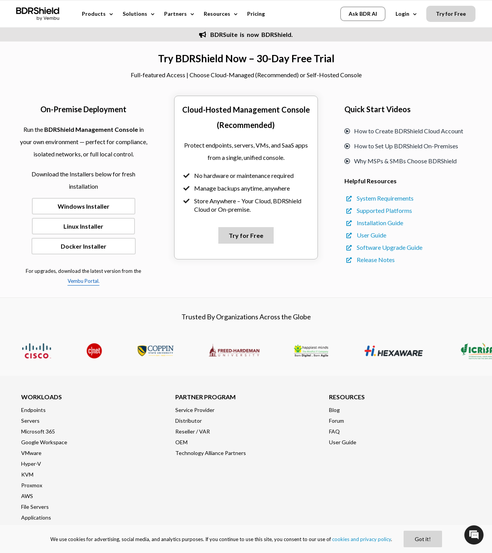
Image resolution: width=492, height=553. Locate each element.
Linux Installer (83, 226)
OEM (181, 442)
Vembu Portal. (84, 281)
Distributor (188, 420)
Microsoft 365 (38, 431)
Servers (30, 420)
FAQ (334, 431)
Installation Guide (374, 222)
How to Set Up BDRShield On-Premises (401, 145)
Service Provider (194, 410)
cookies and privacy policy (361, 539)
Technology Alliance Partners (210, 453)
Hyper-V (31, 463)
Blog (334, 410)
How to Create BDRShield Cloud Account (403, 131)
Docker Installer (83, 246)
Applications (36, 517)
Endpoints (33, 410)
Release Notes (370, 259)
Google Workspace (44, 442)
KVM (27, 474)
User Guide (366, 235)
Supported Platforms (379, 210)
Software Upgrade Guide (384, 247)
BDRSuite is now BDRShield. (246, 34)
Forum (336, 420)
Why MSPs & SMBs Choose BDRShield (400, 160)
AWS (27, 496)
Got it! (423, 539)
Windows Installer (84, 206)
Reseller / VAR (192, 431)
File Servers (35, 506)
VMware (31, 453)
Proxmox (31, 485)
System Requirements (380, 198)
